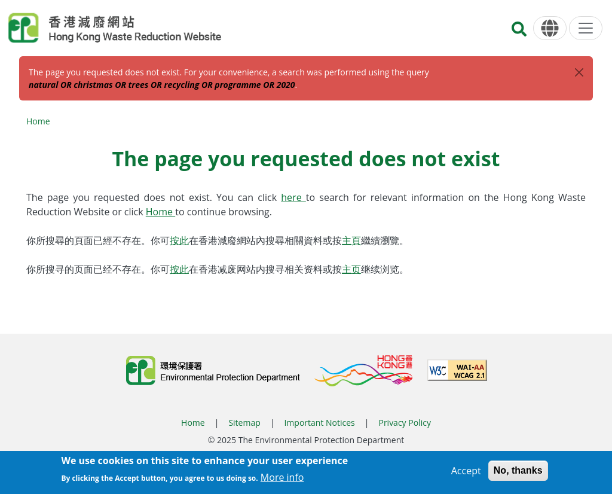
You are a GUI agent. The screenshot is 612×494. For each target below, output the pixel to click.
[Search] (519, 32)
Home (38, 121)
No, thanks (518, 473)
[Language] (550, 28)
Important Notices (319, 422)
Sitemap (244, 422)
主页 (351, 269)
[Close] (579, 72)
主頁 (351, 240)
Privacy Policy (404, 422)
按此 (179, 240)
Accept (466, 473)
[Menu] (585, 28)
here (293, 197)
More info (282, 479)
